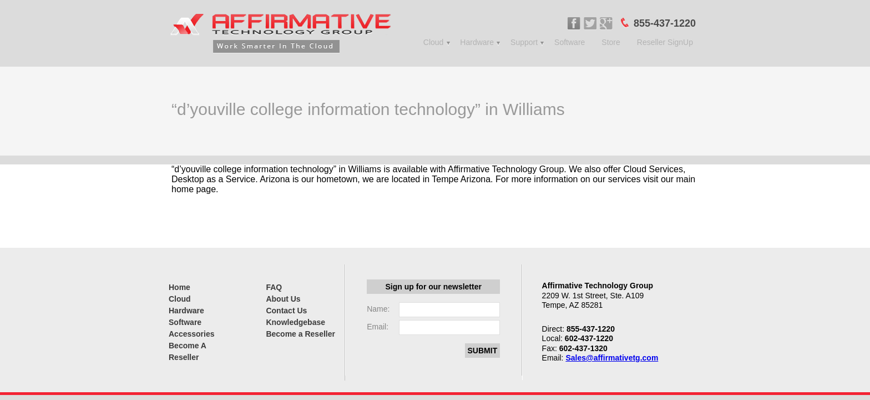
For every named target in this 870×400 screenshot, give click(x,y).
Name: (378, 308)
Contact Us (286, 310)
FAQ (274, 287)
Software (569, 42)
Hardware (477, 42)
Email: (377, 326)
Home (179, 287)
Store (610, 42)
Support (524, 42)
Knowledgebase (295, 322)
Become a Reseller (300, 333)
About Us (283, 298)
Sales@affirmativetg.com (611, 357)
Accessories (192, 333)
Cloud (433, 42)
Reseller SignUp (665, 42)
